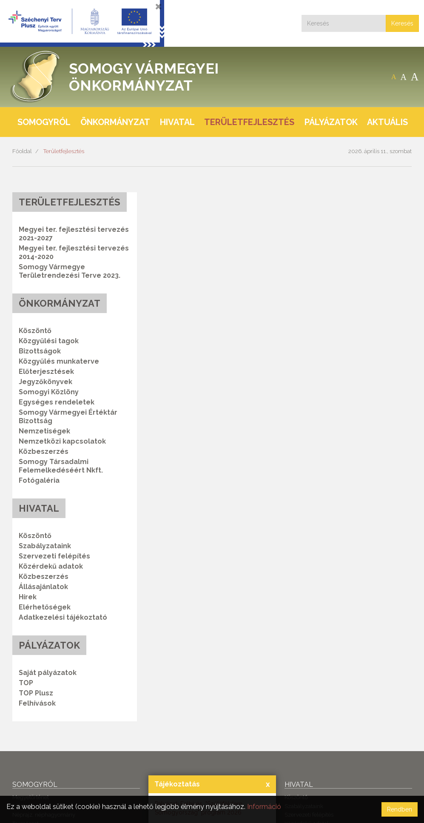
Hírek (28, 597)
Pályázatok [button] (331, 122)
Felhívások (37, 703)
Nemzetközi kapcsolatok (62, 441)
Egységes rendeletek (56, 402)
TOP (26, 683)
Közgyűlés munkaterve (59, 361)
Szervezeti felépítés (54, 556)
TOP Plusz (36, 693)
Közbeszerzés (43, 451)
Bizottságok (40, 351)
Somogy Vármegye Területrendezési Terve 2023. (69, 271)
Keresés (402, 23)
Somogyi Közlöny (49, 392)
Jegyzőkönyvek (45, 382)
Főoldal (22, 151)
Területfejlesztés (63, 151)
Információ (264, 807)
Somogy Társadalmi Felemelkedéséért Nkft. (61, 466)
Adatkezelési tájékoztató (63, 617)
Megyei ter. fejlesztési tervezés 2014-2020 (74, 252)
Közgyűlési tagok (49, 341)
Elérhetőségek (45, 607)
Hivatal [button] (177, 122)
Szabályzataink (45, 546)
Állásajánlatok (43, 587)
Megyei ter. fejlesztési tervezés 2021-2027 (74, 233)
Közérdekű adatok (51, 566)
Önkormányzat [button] (115, 122)
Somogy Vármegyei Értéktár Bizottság (68, 416)
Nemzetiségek (44, 431)
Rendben (399, 809)
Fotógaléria (39, 480)
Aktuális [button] (387, 122)
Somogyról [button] (44, 122)
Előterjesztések (46, 371)
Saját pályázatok (48, 673)
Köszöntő (35, 331)
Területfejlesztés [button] (249, 122)
